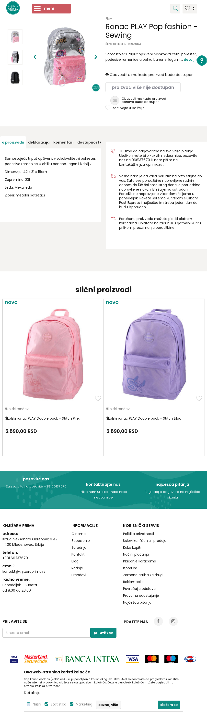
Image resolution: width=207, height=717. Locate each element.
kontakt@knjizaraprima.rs (140, 164)
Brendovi (78, 574)
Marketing (84, 704)
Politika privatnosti (138, 533)
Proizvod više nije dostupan (143, 87)
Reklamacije (133, 581)
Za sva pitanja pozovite (25, 486)
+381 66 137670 (15, 558)
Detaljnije (192, 59)
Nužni (37, 704)
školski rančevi (17, 409)
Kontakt (78, 554)
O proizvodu (13, 142)
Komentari (63, 142)
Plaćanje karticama (139, 561)
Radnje (77, 568)
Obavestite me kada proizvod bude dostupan (149, 74)
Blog (75, 561)
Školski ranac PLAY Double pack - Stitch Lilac (143, 418)
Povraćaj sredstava (139, 588)
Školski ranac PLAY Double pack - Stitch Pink (42, 418)
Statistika (58, 704)
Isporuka (130, 568)
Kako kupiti (132, 547)
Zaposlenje (80, 540)
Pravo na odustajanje (141, 595)
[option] (15, 37)
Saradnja (78, 547)
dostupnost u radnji (95, 142)
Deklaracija (38, 142)
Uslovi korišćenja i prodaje (144, 540)
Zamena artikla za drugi (143, 574)
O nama (78, 533)
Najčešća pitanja (137, 602)
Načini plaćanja (136, 554)
